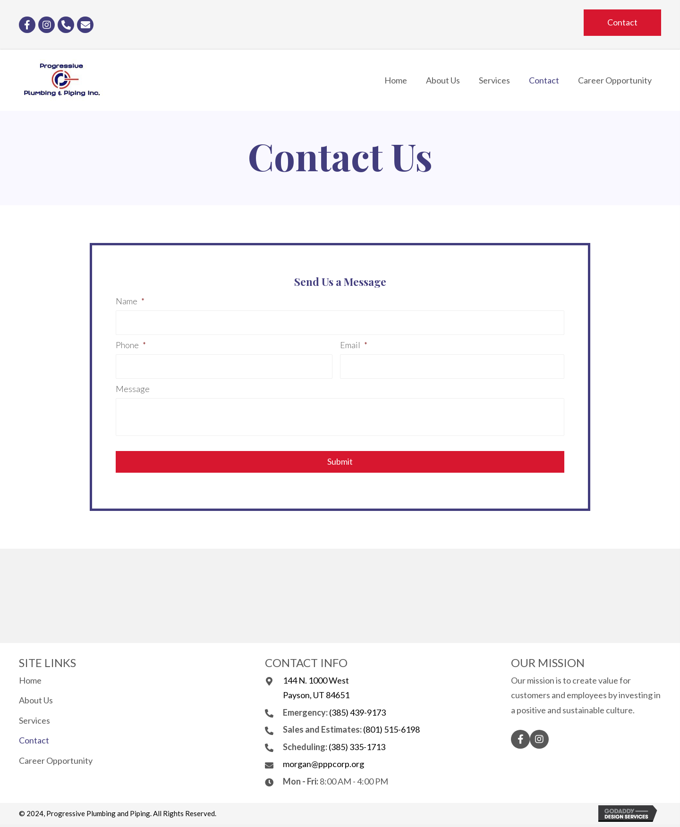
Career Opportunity (56, 760)
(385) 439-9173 (357, 712)
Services (34, 720)
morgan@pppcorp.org (323, 764)
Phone (131, 345)
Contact (34, 740)
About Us (36, 700)
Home (30, 680)
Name (130, 301)
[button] (622, 22)
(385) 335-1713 (357, 747)
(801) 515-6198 (391, 729)
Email (353, 345)
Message (133, 389)
